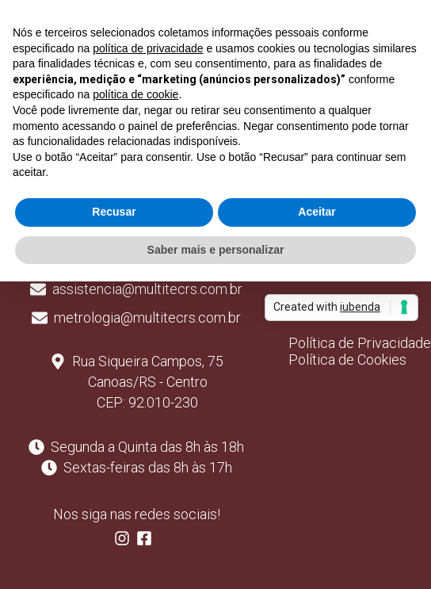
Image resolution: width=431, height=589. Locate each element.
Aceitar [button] (316, 211)
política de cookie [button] (135, 94)
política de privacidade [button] (148, 48)
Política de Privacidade (359, 343)
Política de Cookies (347, 359)
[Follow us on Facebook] (147, 541)
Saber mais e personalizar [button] (215, 249)
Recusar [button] (113, 211)
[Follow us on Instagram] (125, 541)
